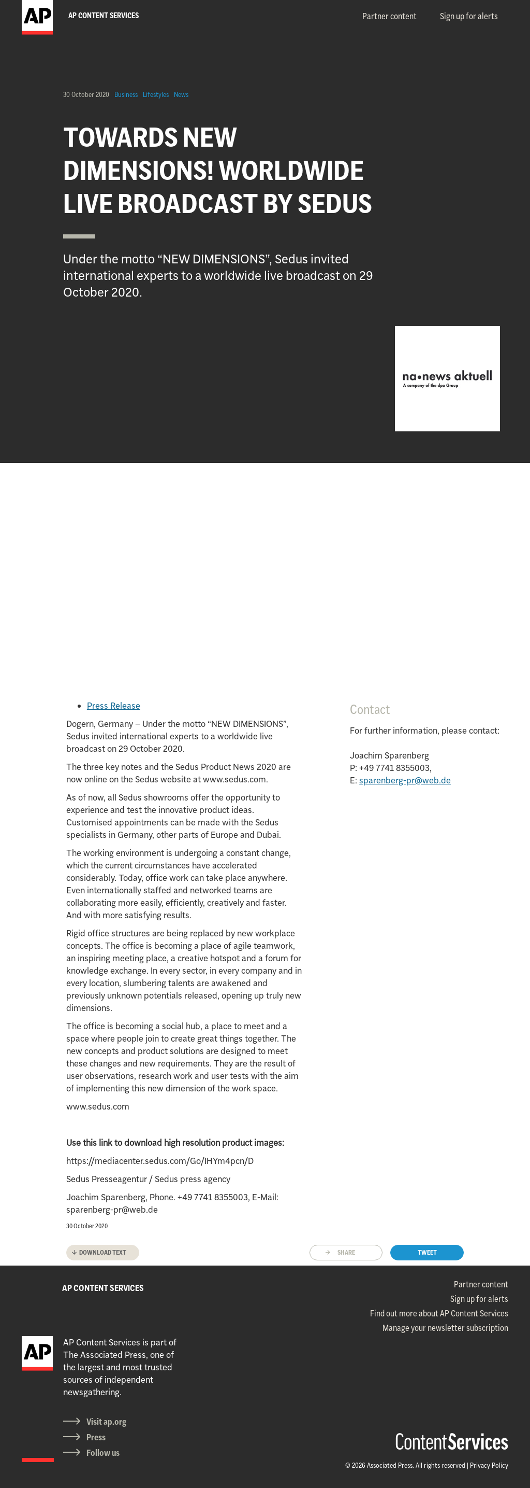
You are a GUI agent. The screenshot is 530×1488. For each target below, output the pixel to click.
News (181, 94)
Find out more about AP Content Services (439, 1313)
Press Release (113, 705)
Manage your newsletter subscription (445, 1327)
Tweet (427, 1252)
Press (96, 1437)
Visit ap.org (106, 1421)
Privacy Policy (489, 1465)
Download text (102, 1252)
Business (126, 94)
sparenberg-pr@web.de (405, 780)
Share (346, 1252)
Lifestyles (156, 94)
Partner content (389, 16)
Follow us (103, 1453)
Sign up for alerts (469, 16)
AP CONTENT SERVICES (103, 1288)
